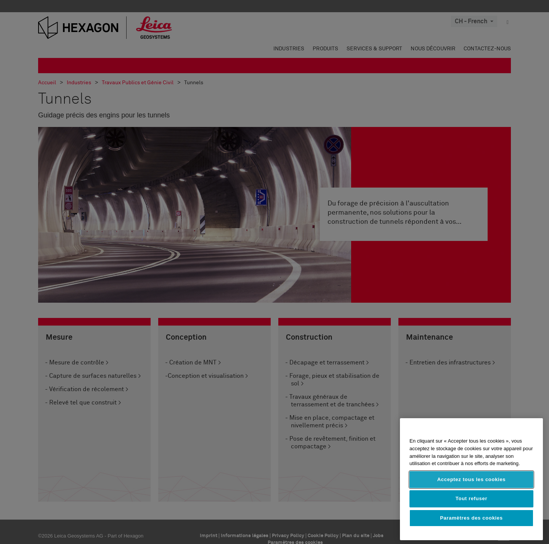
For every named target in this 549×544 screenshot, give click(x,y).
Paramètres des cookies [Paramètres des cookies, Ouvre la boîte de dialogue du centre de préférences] (471, 518)
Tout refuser (471, 498)
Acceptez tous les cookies (471, 479)
